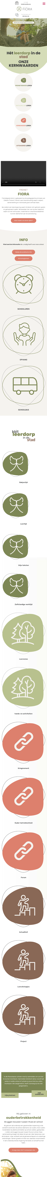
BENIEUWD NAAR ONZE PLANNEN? (23, 22)
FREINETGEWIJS (23, 85)
